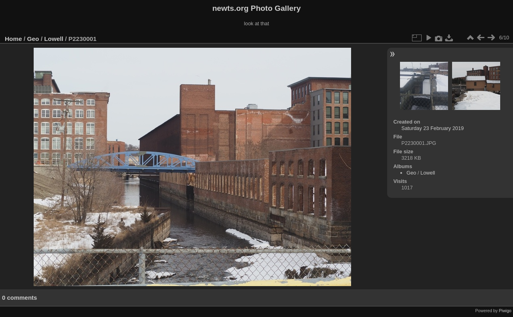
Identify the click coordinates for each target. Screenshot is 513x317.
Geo (33, 38)
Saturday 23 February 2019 (432, 128)
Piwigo (505, 310)
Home (13, 38)
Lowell (53, 38)
